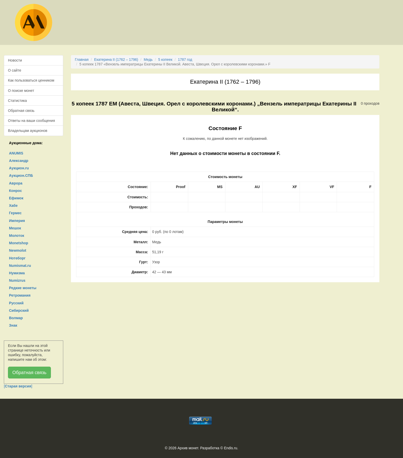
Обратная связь (21, 111)
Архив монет (188, 448)
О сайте (14, 70)
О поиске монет (21, 91)
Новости (15, 60)
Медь (148, 59)
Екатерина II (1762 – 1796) (116, 59)
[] (18, 386)
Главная (81, 59)
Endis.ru (230, 448)
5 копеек (165, 59)
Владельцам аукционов (27, 131)
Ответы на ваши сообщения (31, 121)
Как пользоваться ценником (31, 80)
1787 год (185, 59)
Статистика (17, 101)
